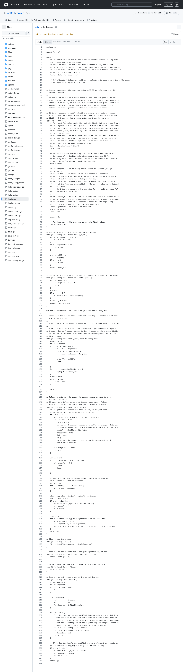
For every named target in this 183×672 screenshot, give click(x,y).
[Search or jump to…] (132, 4)
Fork (156, 13)
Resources (43, 4)
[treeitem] (19, 199)
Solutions (29, 4)
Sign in (158, 4)
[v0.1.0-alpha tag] (20, 33)
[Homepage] (6, 5)
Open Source (59, 4)
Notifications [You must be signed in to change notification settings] (140, 13)
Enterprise (75, 4)
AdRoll (11, 13)
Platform (16, 4)
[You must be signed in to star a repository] (171, 13)
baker (20, 13)
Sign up (168, 4)
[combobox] (21, 38)
